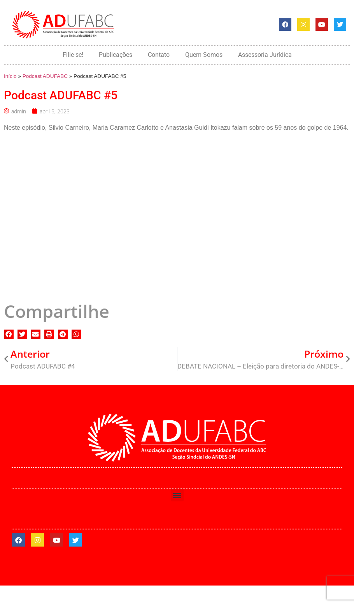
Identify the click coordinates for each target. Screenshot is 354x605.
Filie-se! (73, 54)
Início (10, 76)
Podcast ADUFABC (45, 76)
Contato (159, 54)
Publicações (115, 54)
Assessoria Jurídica (265, 54)
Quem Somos (204, 54)
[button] (9, 334)
